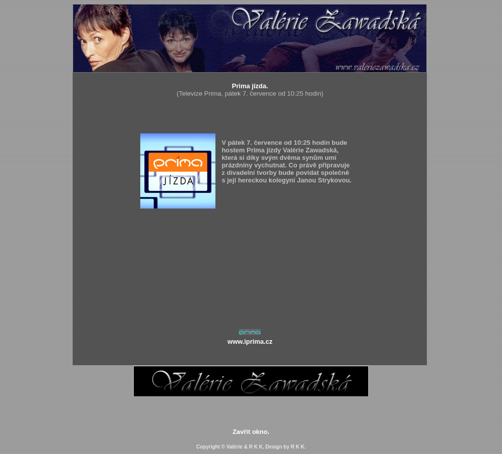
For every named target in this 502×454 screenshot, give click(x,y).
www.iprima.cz (250, 341)
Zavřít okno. (251, 431)
